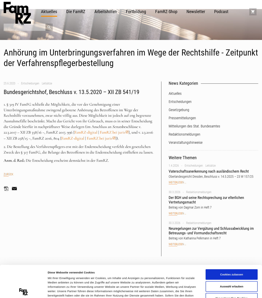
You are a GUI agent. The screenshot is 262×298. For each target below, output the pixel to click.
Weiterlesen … (177, 182)
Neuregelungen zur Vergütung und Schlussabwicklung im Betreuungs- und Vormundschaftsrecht (211, 230)
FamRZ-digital (85, 132)
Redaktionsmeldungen (198, 192)
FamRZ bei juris (112, 132)
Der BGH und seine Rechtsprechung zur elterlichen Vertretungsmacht (206, 199)
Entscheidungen (30, 83)
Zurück (8, 174)
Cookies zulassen (231, 242)
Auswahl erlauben (231, 254)
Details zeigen (193, 290)
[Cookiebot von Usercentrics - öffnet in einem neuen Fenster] (23, 291)
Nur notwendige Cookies (232, 266)
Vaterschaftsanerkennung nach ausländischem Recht (209, 171)
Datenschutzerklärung (63, 276)
